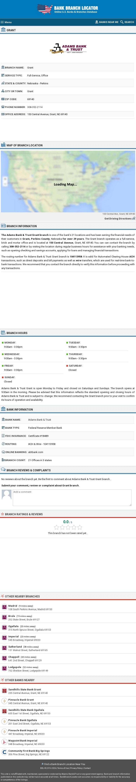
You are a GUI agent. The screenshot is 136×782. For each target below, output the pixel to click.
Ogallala (13, 626)
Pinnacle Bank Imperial (22, 730)
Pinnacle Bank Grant (21, 699)
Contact (87, 768)
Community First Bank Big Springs (29, 750)
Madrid (12, 605)
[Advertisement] (68, 129)
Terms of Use (63, 768)
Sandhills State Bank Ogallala (26, 710)
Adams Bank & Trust (39, 419)
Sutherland (15, 646)
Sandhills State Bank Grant (24, 689)
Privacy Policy (76, 768)
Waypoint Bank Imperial (22, 740)
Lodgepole (14, 667)
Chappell (13, 656)
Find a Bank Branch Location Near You (64, 764)
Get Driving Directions (118, 218)
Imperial (13, 636)
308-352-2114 (34, 107)
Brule (11, 616)
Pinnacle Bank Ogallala (22, 720)
